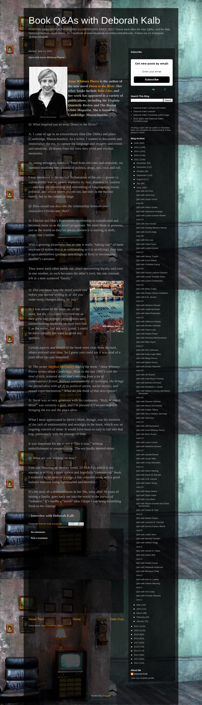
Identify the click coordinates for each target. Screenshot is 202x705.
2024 (136, 151)
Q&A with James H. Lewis (148, 551)
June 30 (139, 203)
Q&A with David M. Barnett (148, 475)
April (139, 609)
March (140, 613)
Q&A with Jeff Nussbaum (147, 426)
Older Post (117, 619)
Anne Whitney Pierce (83, 81)
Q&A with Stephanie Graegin (149, 211)
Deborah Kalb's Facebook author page (151, 115)
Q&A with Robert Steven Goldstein (152, 293)
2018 (136, 638)
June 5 (139, 547)
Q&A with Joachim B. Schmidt (150, 522)
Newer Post (36, 619)
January (141, 621)
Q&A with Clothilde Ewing (148, 264)
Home (77, 619)
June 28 (139, 236)
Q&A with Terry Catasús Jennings (151, 414)
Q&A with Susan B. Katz (147, 510)
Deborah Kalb (141, 674)
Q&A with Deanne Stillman (148, 401)
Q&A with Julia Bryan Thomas (150, 378)
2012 (136, 663)
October (141, 171)
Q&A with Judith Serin (146, 534)
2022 (136, 159)
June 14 (139, 422)
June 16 (139, 370)
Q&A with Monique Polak (147, 571)
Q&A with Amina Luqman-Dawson (151, 272)
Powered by (152, 89)
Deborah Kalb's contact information (149, 108)
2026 (136, 143)
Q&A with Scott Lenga (146, 232)
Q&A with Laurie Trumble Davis (150, 276)
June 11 (139, 467)
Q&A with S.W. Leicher (146, 479)
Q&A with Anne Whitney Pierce (150, 430)
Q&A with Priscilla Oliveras (148, 595)
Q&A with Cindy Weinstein (148, 462)
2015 (136, 650)
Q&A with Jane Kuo (145, 418)
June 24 (139, 301)
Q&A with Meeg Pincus (146, 358)
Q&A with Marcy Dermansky (149, 405)
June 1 (139, 599)
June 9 (139, 514)
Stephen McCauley (61, 367)
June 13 (139, 438)
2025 (136, 147)
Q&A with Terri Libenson (147, 350)
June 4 (139, 559)
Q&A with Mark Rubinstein (148, 313)
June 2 (139, 587)
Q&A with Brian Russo (146, 434)
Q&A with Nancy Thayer (147, 256)
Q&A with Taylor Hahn (146, 495)
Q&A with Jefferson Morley (148, 321)
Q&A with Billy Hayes (145, 342)
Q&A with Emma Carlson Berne (150, 526)
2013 (136, 659)
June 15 (139, 397)
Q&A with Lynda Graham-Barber (151, 215)
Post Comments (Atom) (52, 625)
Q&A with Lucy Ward (145, 499)
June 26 (139, 268)
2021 (136, 626)
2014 (136, 655)
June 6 (139, 530)
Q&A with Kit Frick (144, 191)
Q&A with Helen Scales (147, 207)
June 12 (139, 450)
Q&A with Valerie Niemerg (148, 583)
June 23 (139, 317)
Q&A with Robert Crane (147, 563)
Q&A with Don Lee (144, 240)
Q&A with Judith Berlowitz (148, 309)
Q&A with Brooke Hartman (148, 325)
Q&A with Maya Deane (146, 491)
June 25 (139, 285)
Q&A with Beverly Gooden (148, 538)
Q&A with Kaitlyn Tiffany (147, 409)
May (139, 605)
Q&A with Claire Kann (146, 244)
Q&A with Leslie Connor (147, 248)
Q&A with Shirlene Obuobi (148, 305)
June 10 (139, 487)
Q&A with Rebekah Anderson (149, 567)
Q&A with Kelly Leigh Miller (148, 354)
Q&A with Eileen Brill (145, 555)
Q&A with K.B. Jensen (146, 297)
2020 (136, 630)
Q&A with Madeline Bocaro (148, 446)
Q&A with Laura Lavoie (146, 442)
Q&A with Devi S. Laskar (147, 579)
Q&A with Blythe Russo (147, 362)
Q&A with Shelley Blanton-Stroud (151, 228)
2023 (136, 155)
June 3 (139, 575)
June (139, 187)
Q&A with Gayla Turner (146, 199)
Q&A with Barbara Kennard (148, 382)
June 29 (139, 219)
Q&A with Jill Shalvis (145, 374)
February (141, 617)
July (139, 183)
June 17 (139, 346)
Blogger (106, 696)
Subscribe (152, 79)
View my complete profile (142, 678)
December (142, 163)
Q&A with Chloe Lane (146, 330)
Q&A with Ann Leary (145, 591)
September (142, 175)
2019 (136, 634)
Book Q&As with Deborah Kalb (94, 20)
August (140, 179)
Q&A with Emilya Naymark (148, 366)
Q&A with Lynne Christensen (149, 281)
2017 (136, 642)
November (142, 167)
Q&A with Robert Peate (147, 334)
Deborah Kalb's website (144, 111)
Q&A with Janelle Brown (147, 454)
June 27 (139, 252)
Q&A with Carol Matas (146, 260)
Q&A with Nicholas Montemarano (151, 338)
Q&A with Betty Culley (146, 289)
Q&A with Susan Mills (146, 458)
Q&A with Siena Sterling (147, 471)
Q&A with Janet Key (145, 195)
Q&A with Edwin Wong (146, 483)
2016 (136, 646)
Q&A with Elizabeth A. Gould (149, 387)
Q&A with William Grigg (147, 542)
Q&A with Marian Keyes (147, 518)
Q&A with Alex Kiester (146, 224)
